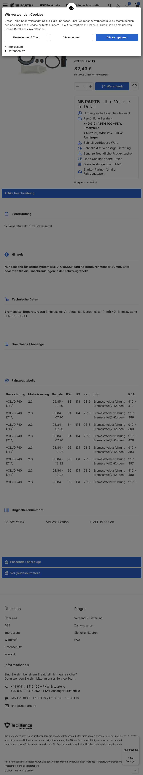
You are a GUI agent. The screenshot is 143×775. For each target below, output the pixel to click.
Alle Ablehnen (71, 37)
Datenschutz (16, 51)
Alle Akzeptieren (117, 37)
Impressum (15, 46)
